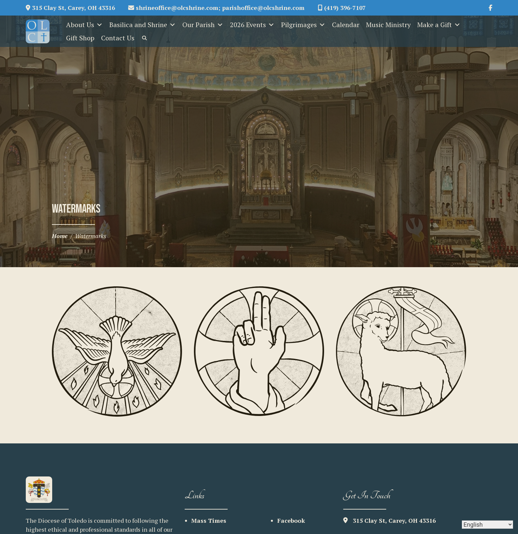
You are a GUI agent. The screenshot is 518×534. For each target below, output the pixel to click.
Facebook (291, 520)
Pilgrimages (303, 24)
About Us (84, 24)
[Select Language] (487, 524)
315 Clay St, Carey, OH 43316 (70, 8)
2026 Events (252, 24)
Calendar (345, 24)
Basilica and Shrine (142, 24)
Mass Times (208, 520)
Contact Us (117, 37)
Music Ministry (388, 24)
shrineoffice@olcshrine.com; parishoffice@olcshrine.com (216, 8)
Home (60, 236)
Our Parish (202, 24)
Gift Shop (80, 37)
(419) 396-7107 (342, 8)
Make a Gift (439, 24)
